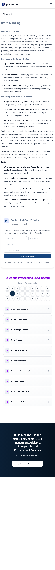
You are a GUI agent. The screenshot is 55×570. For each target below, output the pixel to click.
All (7, 288)
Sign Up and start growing (27, 464)
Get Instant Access (27, 256)
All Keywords (6, 14)
